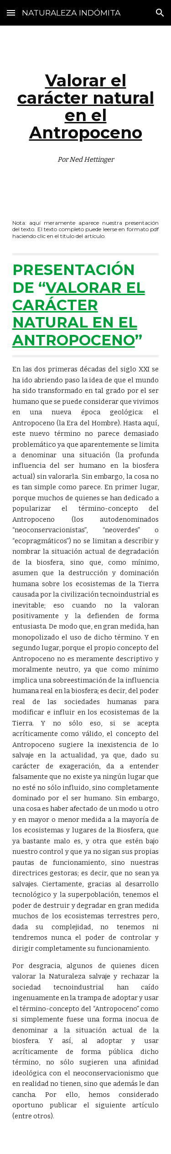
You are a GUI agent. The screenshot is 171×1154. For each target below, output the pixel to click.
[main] (86, 115)
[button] (11, 12)
